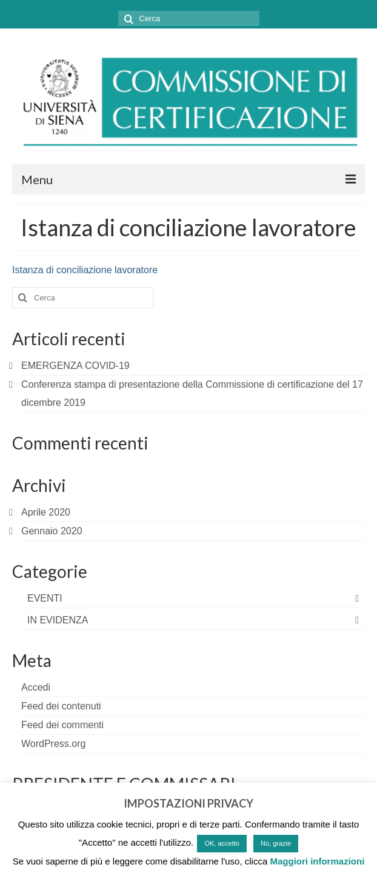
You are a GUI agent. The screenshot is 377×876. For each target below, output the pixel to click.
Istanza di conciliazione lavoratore (85, 270)
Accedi (35, 687)
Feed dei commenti (62, 725)
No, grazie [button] (276, 843)
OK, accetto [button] (221, 843)
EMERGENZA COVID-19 (75, 365)
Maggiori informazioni (317, 861)
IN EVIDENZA (57, 620)
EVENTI (44, 598)
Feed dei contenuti (61, 706)
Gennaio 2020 (51, 531)
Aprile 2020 (45, 512)
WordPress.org (53, 743)
